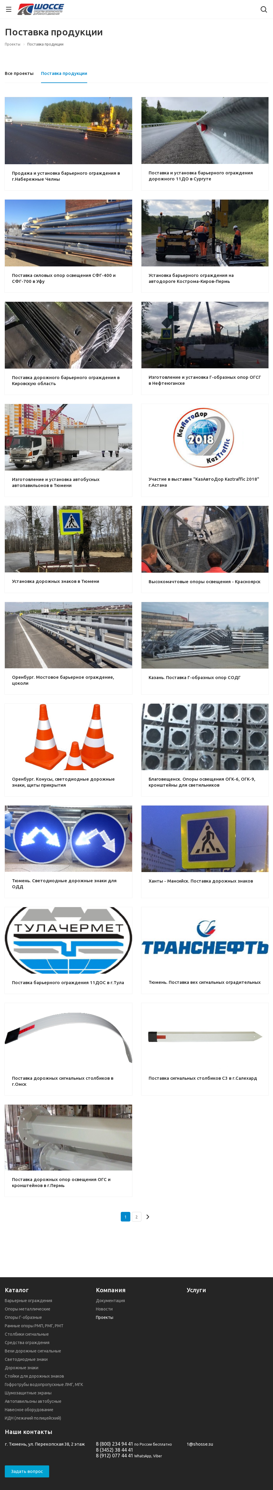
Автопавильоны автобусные (33, 1401)
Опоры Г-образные (23, 1317)
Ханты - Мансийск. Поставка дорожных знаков (201, 880)
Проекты (104, 1317)
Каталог (17, 1290)
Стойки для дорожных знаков (34, 1376)
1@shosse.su (200, 1444)
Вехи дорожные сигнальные (33, 1351)
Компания (111, 1290)
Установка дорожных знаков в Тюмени (55, 581)
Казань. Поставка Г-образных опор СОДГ (195, 677)
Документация (110, 1300)
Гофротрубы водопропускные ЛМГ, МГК (44, 1384)
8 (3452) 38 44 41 (114, 1450)
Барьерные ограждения (28, 1300)
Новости (104, 1309)
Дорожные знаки (21, 1367)
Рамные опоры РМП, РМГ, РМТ (34, 1325)
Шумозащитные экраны (28, 1393)
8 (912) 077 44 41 (114, 1455)
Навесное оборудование (29, 1409)
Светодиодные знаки (26, 1359)
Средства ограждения (27, 1342)
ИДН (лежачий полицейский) (33, 1418)
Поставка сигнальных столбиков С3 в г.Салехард (203, 1078)
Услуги (196, 1290)
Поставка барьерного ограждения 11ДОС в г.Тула (68, 982)
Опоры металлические (27, 1309)
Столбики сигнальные (27, 1334)
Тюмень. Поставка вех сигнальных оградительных (205, 982)
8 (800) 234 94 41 (114, 1444)
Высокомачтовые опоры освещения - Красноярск (204, 581)
